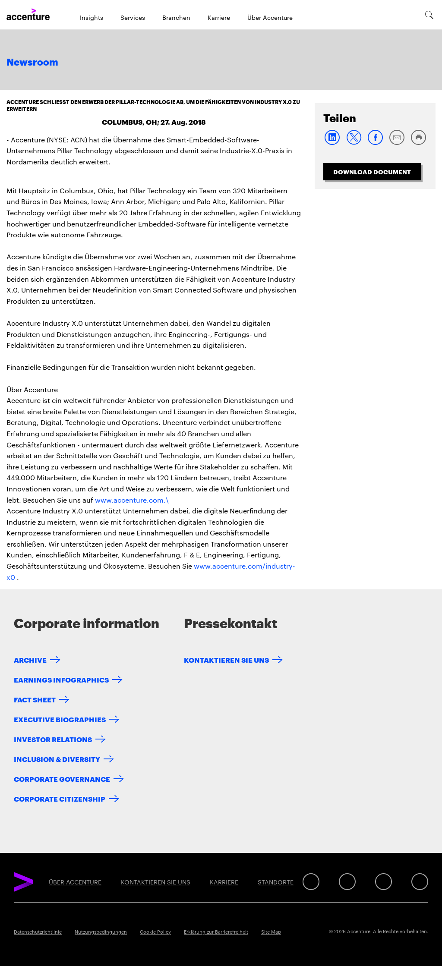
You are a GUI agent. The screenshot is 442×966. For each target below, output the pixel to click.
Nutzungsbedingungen (101, 931)
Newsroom (32, 62)
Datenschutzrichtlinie (38, 931)
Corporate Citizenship (59, 798)
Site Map (271, 931)
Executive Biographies (60, 719)
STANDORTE (276, 882)
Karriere (219, 17)
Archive (30, 659)
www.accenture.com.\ (132, 499)
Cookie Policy (155, 931)
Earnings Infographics (61, 679)
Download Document (372, 171)
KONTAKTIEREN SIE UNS (226, 659)
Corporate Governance (62, 778)
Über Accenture (270, 17)
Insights (91, 17)
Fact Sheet (35, 699)
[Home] (28, 14)
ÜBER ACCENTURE (75, 882)
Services (132, 17)
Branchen (176, 17)
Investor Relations (53, 739)
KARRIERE (224, 882)
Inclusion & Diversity (57, 759)
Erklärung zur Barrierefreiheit (216, 931)
